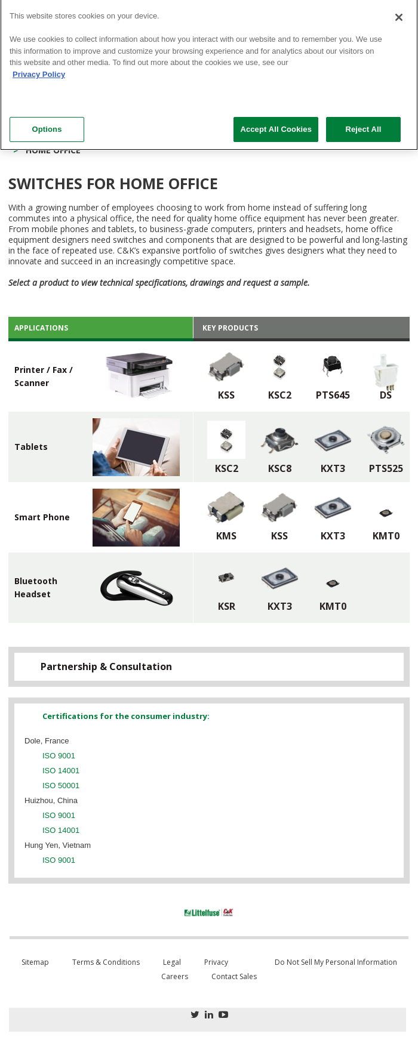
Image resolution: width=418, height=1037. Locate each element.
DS (386, 395)
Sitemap (35, 962)
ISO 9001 (58, 755)
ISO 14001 (60, 770)
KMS (226, 535)
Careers (174, 976)
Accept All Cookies (276, 123)
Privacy (216, 962)
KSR (226, 606)
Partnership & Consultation (106, 666)
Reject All (363, 123)
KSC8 (279, 468)
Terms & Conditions (106, 962)
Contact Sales (234, 976)
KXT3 (333, 468)
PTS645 (333, 395)
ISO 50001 (60, 785)
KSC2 (279, 395)
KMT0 (386, 535)
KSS (226, 395)
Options (47, 123)
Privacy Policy (39, 68)
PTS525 (386, 468)
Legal (172, 962)
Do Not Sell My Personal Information (336, 962)
